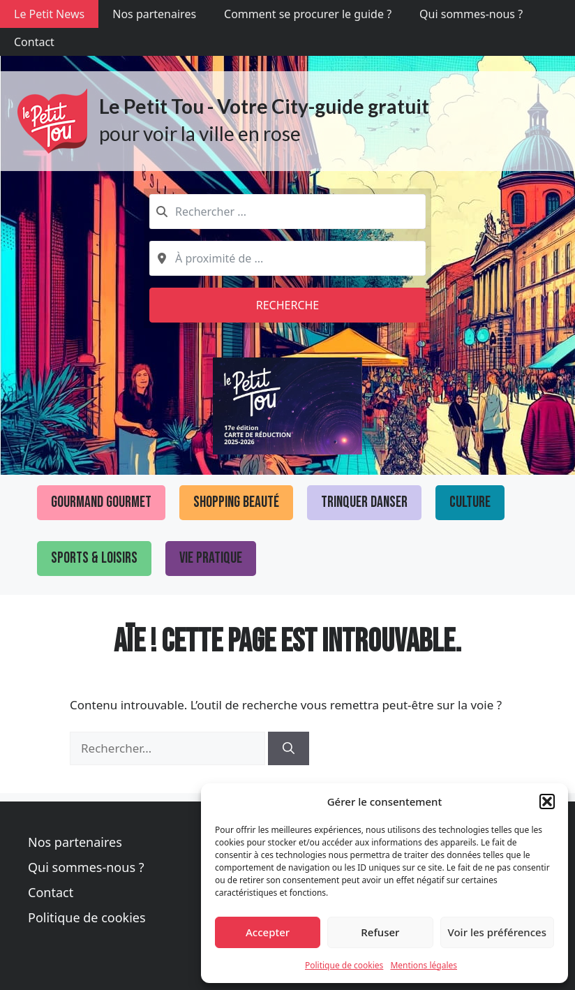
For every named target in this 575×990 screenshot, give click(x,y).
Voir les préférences (497, 932)
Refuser (380, 932)
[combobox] (287, 211)
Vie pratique (210, 558)
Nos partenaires (154, 14)
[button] (547, 801)
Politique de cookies (344, 965)
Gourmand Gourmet (101, 502)
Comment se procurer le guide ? (307, 14)
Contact (34, 42)
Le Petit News (49, 14)
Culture (470, 502)
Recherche (288, 305)
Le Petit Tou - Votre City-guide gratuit (264, 106)
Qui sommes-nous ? (471, 14)
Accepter (268, 932)
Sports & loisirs (94, 558)
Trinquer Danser (364, 502)
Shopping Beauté (236, 502)
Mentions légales (423, 965)
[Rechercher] (288, 748)
